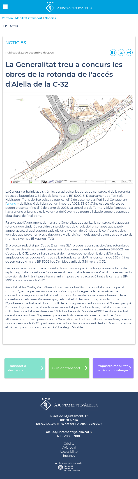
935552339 (48, 424)
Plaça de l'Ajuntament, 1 (68, 416)
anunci (12, 203)
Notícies (50, 18)
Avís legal (69, 447)
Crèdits (69, 443)
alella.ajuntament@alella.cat (67, 432)
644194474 (94, 424)
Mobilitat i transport (28, 18)
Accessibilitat (69, 451)
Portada (7, 18)
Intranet (69, 455)
